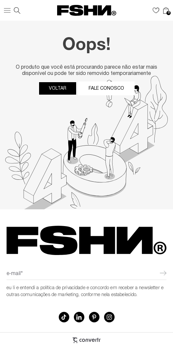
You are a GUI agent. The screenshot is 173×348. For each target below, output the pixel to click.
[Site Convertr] (86, 340)
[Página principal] (86, 10)
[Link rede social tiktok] (64, 317)
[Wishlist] (156, 10)
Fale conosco (106, 88)
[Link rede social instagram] (109, 317)
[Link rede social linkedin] (79, 317)
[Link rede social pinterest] (94, 317)
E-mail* (15, 274)
